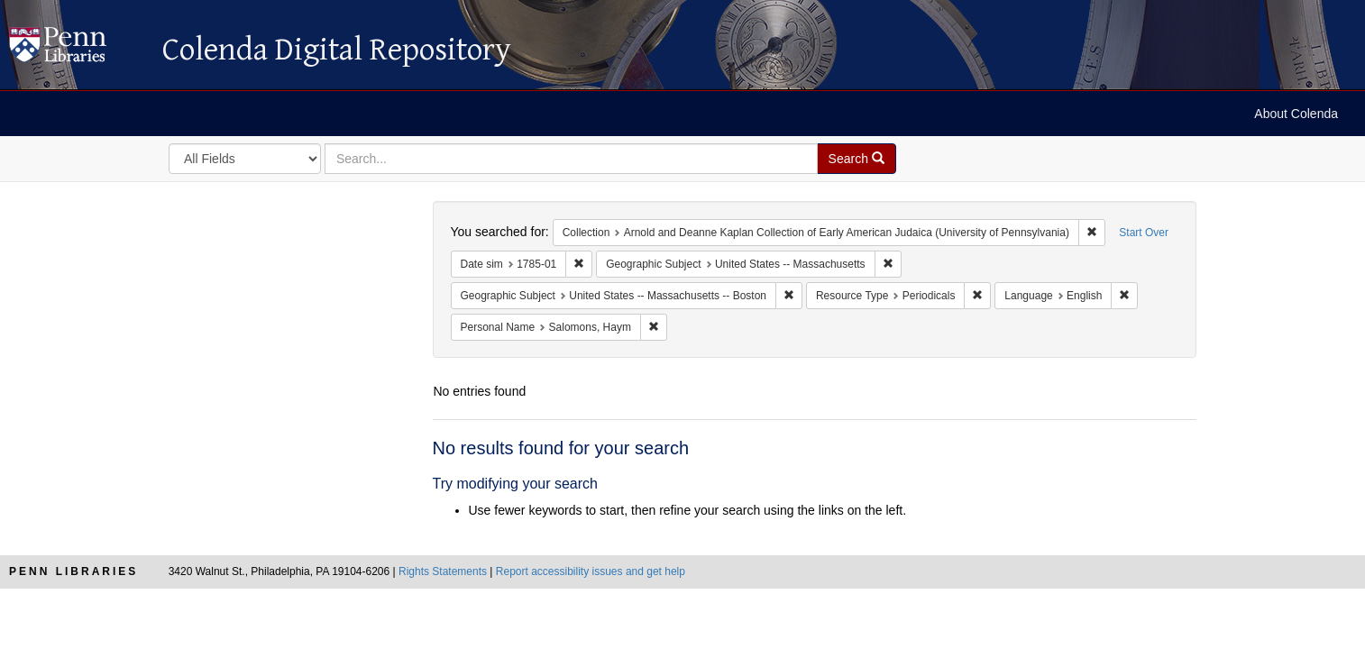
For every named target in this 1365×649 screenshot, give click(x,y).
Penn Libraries (73, 571)
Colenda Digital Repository (76, 49)
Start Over (1143, 232)
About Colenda (1296, 113)
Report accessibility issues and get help (590, 571)
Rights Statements (443, 571)
